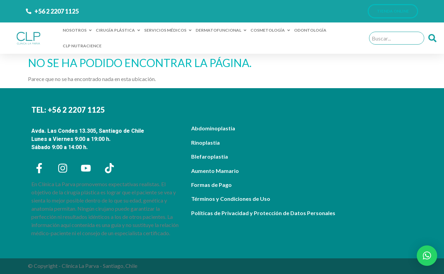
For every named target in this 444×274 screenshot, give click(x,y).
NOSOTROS (77, 30)
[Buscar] (434, 38)
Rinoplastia (205, 142)
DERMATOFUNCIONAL (221, 30)
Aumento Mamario (215, 170)
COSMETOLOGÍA (270, 30)
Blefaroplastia (209, 156)
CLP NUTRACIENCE (82, 45)
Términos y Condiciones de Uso (230, 198)
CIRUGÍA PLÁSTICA (118, 30)
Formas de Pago (211, 184)
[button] (427, 255)
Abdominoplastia (213, 128)
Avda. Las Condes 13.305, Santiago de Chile (87, 131)
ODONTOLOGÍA (310, 30)
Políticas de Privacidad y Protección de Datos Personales (263, 213)
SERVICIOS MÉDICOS (168, 30)
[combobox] (396, 38)
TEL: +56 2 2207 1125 (68, 109)
